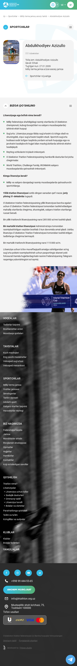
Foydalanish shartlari (28, 640)
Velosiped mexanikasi (14, 365)
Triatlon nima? (10, 483)
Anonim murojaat (19, 589)
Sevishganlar (9, 393)
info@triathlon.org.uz (23, 598)
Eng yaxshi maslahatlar (15, 357)
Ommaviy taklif (13, 499)
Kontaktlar (8, 460)
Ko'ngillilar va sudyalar (14, 519)
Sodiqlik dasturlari (15, 495)
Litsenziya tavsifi (14, 502)
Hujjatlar (7, 451)
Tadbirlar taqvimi (11, 324)
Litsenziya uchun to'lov (17, 492)
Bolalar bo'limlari (11, 543)
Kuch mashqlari (11, 352)
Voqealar (9, 318)
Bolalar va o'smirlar (15, 506)
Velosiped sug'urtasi (13, 361)
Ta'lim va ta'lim (10, 515)
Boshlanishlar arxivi (13, 329)
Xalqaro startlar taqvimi (15, 406)
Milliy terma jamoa (12, 385)
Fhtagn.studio (26, 648)
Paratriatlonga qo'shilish (15, 510)
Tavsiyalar (10, 346)
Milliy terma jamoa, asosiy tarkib (33, 16)
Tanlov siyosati (10, 397)
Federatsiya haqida (12, 430)
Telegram (67, 256)
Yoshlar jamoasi (11, 389)
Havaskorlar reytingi (13, 410)
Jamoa (6, 434)
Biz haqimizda (12, 423)
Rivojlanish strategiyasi (14, 443)
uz (62, 5)
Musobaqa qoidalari (13, 333)
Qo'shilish (10, 477)
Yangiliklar (11, 549)
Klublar (8, 532)
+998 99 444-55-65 (22, 581)
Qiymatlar (8, 447)
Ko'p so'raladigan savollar (15, 464)
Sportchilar (12, 16)
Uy (4, 16)
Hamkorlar (8, 455)
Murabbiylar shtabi (12, 438)
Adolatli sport (10, 402)
